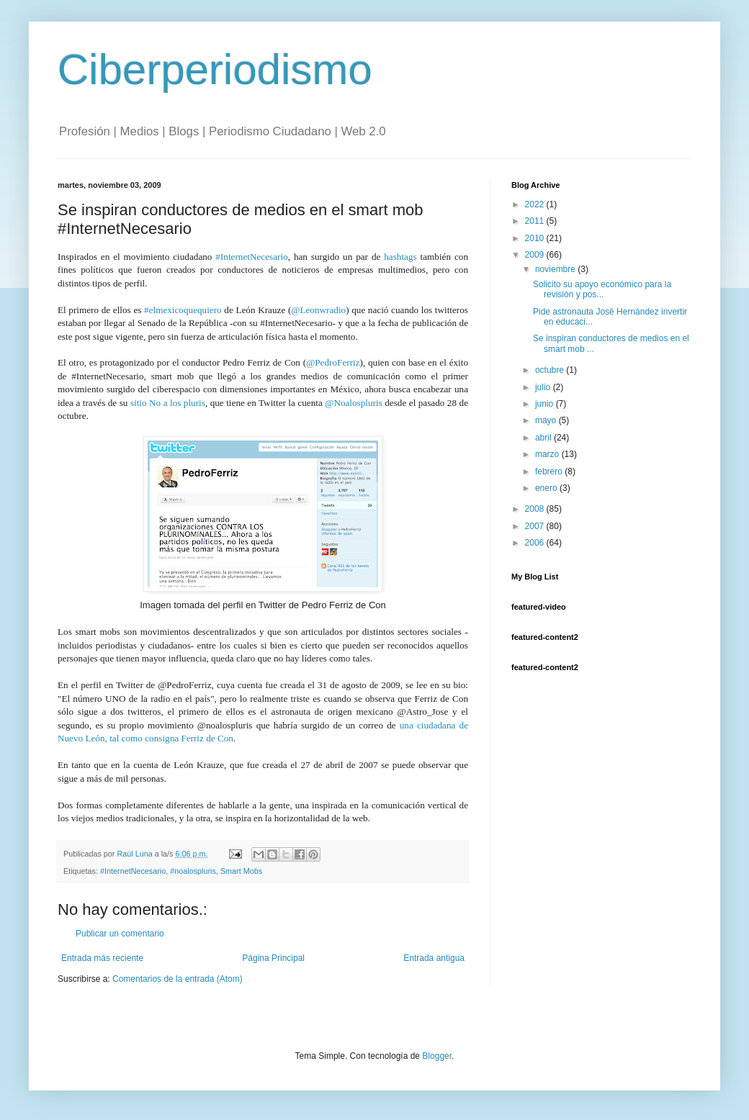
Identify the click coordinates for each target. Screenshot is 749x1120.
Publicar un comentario (120, 934)
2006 (536, 543)
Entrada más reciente (102, 958)
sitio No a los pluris (167, 402)
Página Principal (273, 958)
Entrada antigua (434, 958)
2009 (536, 255)
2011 (536, 221)
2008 (536, 509)
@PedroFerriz (332, 362)
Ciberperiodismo (215, 69)
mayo (547, 420)
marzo (548, 454)
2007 (536, 526)
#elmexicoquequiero (183, 309)
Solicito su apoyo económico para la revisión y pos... (602, 289)
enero (547, 488)
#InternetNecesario (251, 256)
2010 (536, 238)
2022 (536, 204)
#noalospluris (193, 871)
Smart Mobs (241, 871)
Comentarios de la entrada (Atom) (177, 979)
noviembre (556, 269)
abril (544, 438)
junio (545, 404)
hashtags (400, 256)
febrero (550, 471)
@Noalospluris (353, 402)
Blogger (437, 1056)
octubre (550, 370)
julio (544, 387)
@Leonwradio (318, 309)
